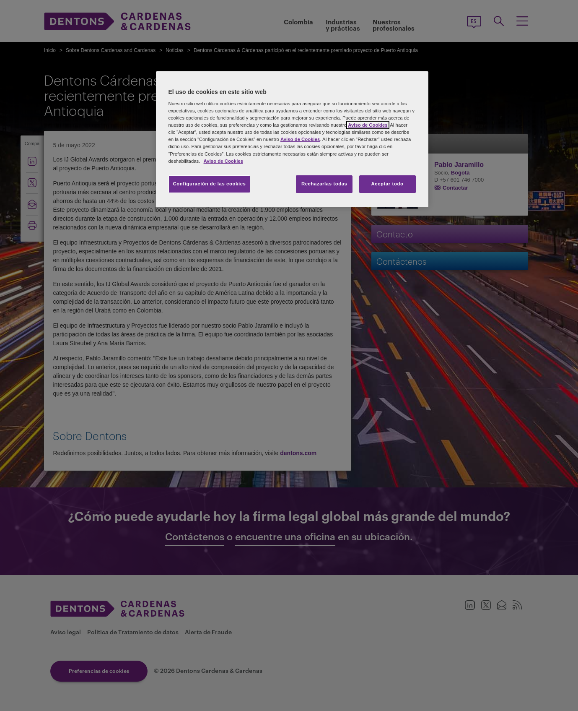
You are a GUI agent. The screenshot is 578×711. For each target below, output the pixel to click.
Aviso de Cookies (367, 125)
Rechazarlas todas (324, 183)
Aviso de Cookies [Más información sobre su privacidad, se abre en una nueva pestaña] (223, 161)
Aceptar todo (387, 183)
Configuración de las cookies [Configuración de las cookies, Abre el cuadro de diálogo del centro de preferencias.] (209, 183)
